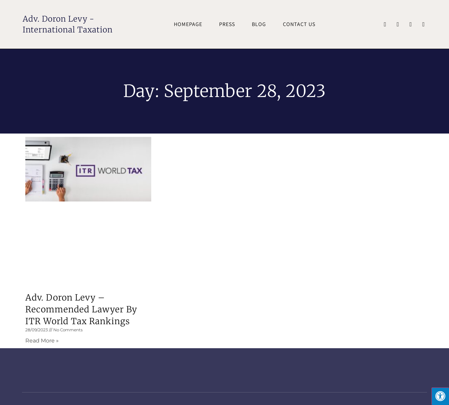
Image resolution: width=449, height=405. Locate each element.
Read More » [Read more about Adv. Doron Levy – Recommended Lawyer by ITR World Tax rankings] (42, 340)
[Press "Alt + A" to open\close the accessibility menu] (440, 396)
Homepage (188, 24)
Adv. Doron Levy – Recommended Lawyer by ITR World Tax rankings (81, 309)
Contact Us (299, 24)
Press (227, 24)
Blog (259, 24)
